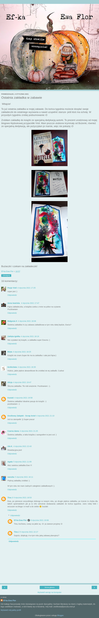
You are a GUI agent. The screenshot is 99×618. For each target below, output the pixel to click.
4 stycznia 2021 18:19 (30, 336)
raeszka (10, 477)
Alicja (9, 382)
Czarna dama (13, 431)
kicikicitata (12, 367)
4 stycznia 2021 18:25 (22, 352)
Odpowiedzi (15, 515)
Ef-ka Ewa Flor (20, 520)
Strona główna (50, 587)
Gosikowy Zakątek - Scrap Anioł (21, 416)
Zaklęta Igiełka (13, 336)
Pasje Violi (12, 288)
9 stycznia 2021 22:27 (29, 532)
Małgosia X (12, 321)
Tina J (10, 498)
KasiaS (10, 398)
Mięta (9, 352)
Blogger (60, 615)
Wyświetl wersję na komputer (49, 592)
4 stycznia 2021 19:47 (22, 382)
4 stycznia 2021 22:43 (23, 446)
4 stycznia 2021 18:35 (27, 367)
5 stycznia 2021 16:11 (24, 477)
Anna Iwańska (13, 303)
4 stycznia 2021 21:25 (29, 431)
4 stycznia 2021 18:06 (27, 321)
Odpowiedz (12, 295)
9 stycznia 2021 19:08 (40, 520)
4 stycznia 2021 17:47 (30, 303)
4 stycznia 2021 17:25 (27, 288)
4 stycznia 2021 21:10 (45, 416)
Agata (10, 462)
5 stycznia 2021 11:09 (22, 462)
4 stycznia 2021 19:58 (23, 398)
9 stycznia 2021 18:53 (23, 498)
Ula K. (10, 446)
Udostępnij (6, 275)
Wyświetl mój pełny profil (11, 610)
